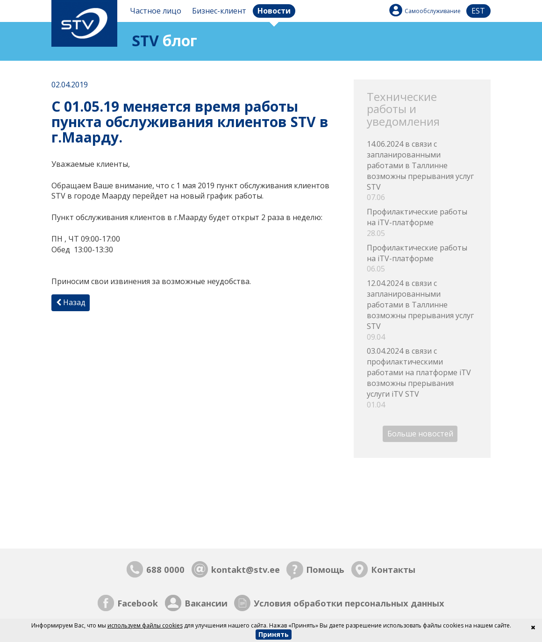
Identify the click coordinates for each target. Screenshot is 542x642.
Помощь (325, 569)
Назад (71, 302)
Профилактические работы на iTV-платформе (422, 223)
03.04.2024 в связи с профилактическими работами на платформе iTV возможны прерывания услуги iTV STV (422, 378)
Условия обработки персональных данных (349, 603)
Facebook (137, 603)
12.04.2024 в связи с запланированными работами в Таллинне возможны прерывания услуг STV (422, 310)
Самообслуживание (433, 11)
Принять (273, 634)
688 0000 (165, 569)
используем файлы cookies (145, 625)
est (478, 11)
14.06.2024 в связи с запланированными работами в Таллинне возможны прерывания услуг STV (422, 171)
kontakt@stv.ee (245, 569)
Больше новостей (420, 433)
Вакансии (206, 603)
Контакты (393, 569)
